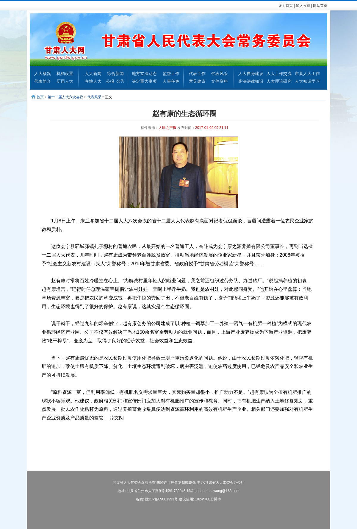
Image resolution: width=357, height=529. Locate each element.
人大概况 (42, 73)
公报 (110, 81)
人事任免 (171, 81)
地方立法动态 (144, 73)
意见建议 (197, 81)
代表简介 (42, 81)
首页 (40, 97)
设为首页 (285, 6)
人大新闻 (93, 73)
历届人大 (65, 81)
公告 (120, 81)
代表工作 (197, 73)
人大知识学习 (307, 81)
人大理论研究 (279, 81)
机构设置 (65, 73)
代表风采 (219, 73)
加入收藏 (303, 6)
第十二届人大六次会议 (65, 97)
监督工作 (171, 73)
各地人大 (93, 81)
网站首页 (320, 6)
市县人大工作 (307, 73)
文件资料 (219, 81)
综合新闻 (115, 73)
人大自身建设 (250, 73)
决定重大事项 (144, 81)
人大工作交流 (279, 73)
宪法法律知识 (250, 81)
